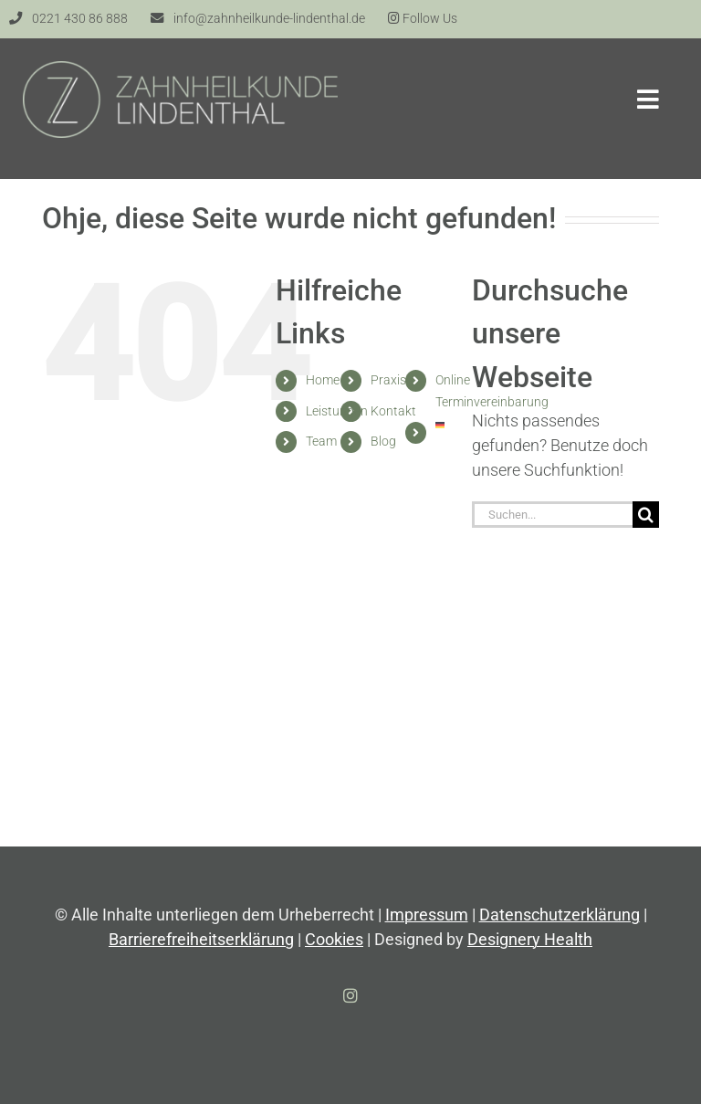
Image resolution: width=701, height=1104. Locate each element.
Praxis (388, 380)
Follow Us (422, 18)
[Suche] (646, 514)
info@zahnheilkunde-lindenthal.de (269, 18)
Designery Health (529, 939)
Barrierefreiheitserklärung (201, 939)
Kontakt (393, 411)
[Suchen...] (552, 514)
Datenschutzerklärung (559, 914)
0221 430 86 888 (80, 18)
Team (321, 441)
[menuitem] (439, 424)
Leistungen (337, 411)
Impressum (426, 914)
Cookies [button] (334, 939)
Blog (383, 441)
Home (323, 380)
